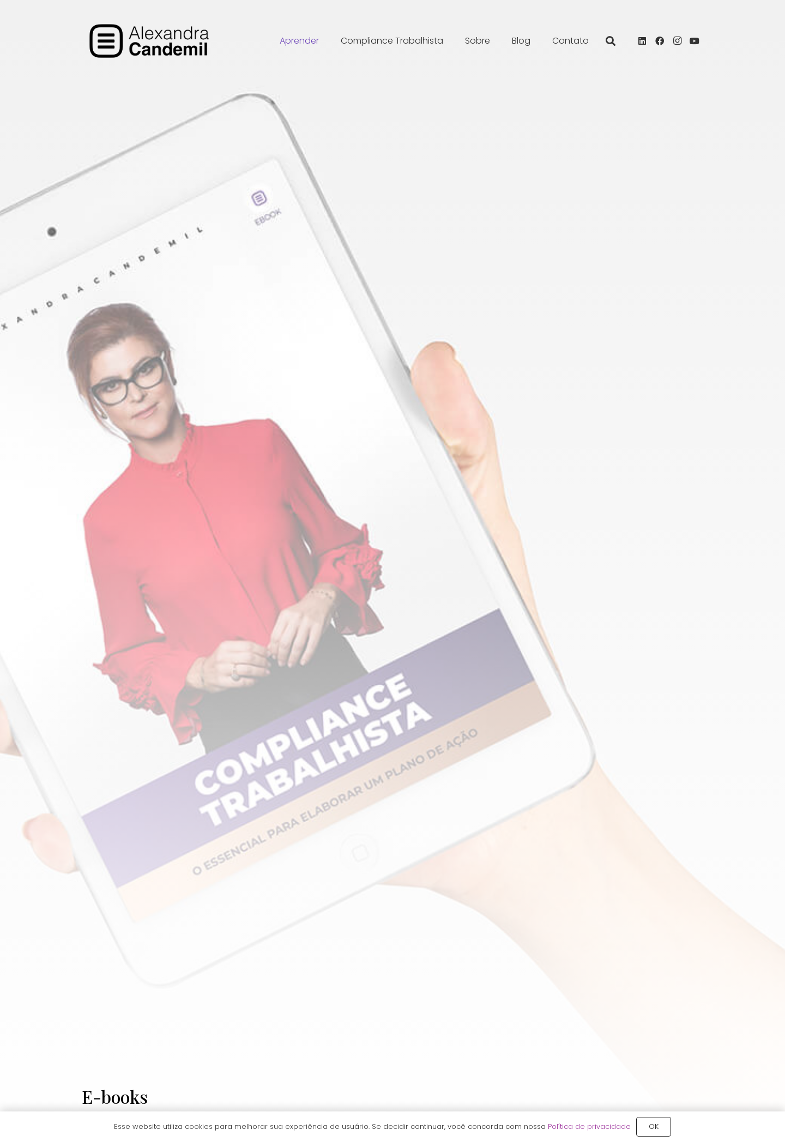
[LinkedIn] (642, 41)
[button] (610, 41)
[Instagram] (677, 41)
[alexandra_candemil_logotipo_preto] (150, 41)
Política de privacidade (589, 1126)
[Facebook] (659, 41)
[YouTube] (694, 41)
